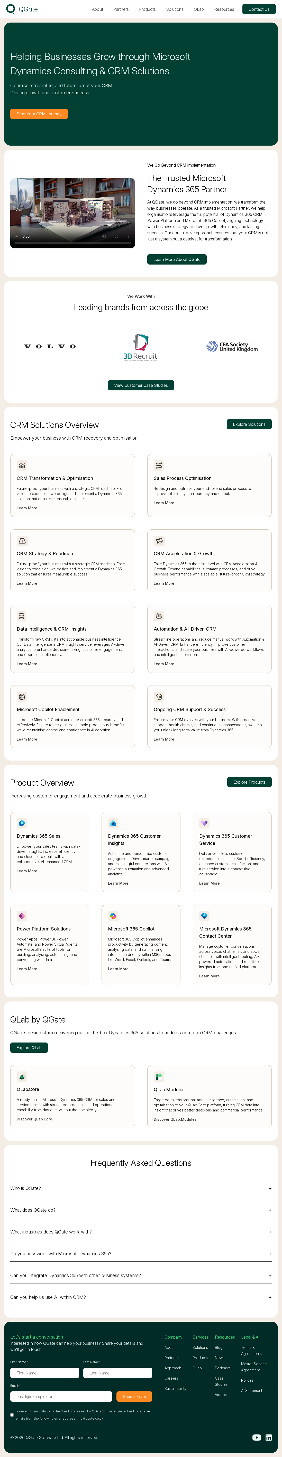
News (219, 1357)
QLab (199, 9)
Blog (219, 1347)
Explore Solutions (249, 424)
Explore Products (249, 782)
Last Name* (92, 1362)
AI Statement (251, 1390)
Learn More (27, 508)
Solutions (175, 9)
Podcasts (223, 1368)
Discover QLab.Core (34, 1119)
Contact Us (259, 9)
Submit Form (134, 1396)
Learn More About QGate (177, 259)
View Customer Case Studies (141, 385)
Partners (121, 9)
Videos (221, 1394)
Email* (15, 1386)
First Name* (19, 1362)
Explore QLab (29, 1047)
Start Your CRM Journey (39, 113)
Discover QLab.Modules (175, 1119)
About (97, 9)
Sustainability (175, 1388)
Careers (171, 1378)
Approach (173, 1368)
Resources (224, 9)
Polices (247, 1380)
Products (147, 9)
